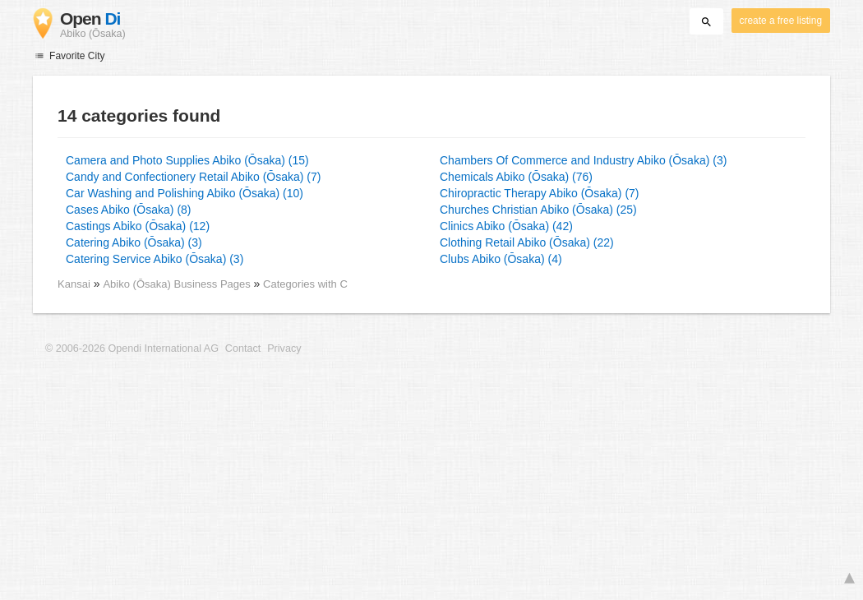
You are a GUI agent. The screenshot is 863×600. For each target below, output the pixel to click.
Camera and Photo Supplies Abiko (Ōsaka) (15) (187, 160)
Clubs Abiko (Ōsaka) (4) (501, 258)
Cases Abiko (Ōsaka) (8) (129, 209)
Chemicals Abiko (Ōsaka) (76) (516, 176)
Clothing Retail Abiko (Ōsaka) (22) (527, 242)
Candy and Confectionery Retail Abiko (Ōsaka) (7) (193, 176)
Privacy (284, 348)
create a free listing (781, 20)
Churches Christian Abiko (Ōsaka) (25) (538, 209)
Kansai (74, 284)
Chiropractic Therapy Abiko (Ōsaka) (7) (539, 193)
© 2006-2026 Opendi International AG (132, 348)
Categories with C (305, 284)
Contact (243, 348)
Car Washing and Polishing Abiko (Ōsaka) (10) (184, 193)
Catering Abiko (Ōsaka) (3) (134, 242)
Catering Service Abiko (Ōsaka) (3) (154, 258)
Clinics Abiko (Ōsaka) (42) (506, 226)
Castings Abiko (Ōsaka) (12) (138, 226)
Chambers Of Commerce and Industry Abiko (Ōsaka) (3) (583, 160)
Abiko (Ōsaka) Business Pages (178, 284)
